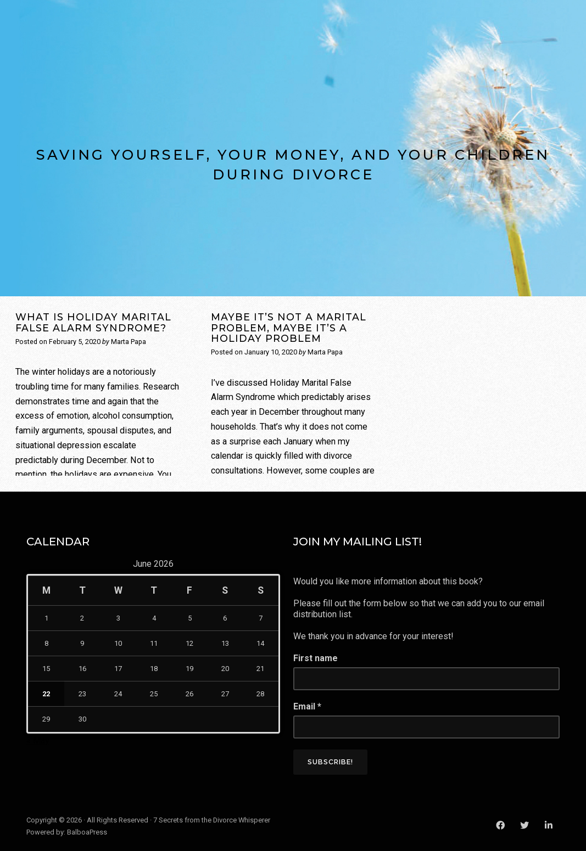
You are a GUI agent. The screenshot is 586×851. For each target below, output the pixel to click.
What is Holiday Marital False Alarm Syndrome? (93, 322)
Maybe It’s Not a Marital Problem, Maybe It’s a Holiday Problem (288, 327)
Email (307, 706)
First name (315, 658)
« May (37, 740)
